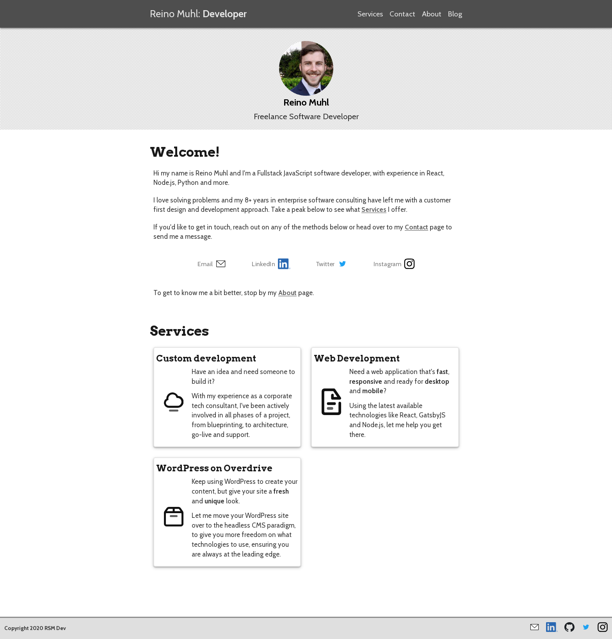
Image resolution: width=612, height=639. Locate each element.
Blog (455, 13)
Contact (402, 13)
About (431, 13)
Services (370, 13)
